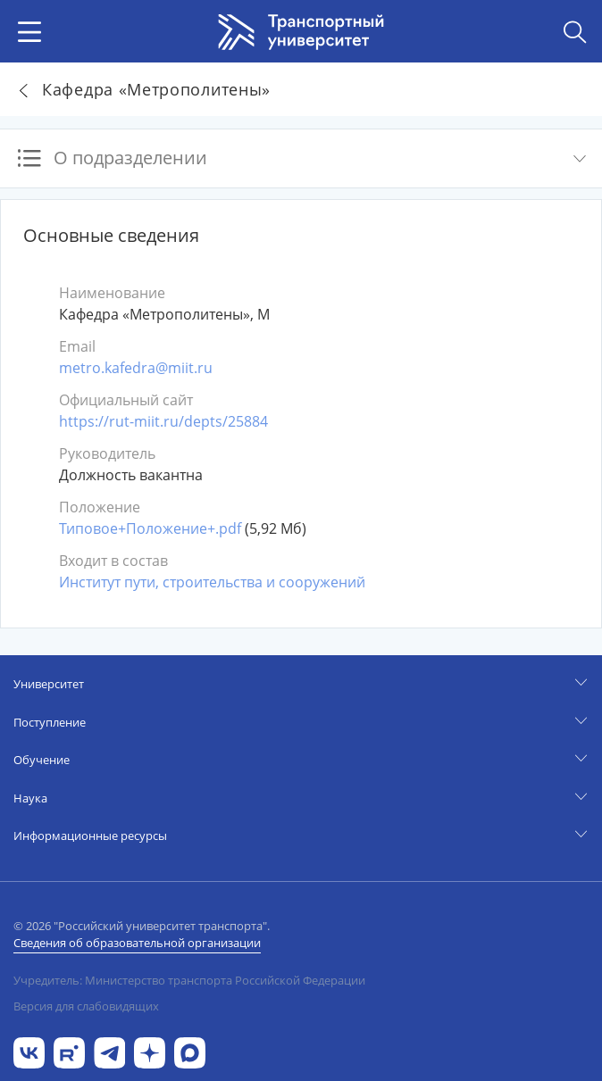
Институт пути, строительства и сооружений (212, 582)
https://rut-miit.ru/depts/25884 (163, 421)
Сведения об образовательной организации (137, 943)
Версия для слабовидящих (86, 1006)
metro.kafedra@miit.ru (136, 368)
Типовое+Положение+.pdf (150, 528)
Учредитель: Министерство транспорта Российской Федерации (189, 980)
